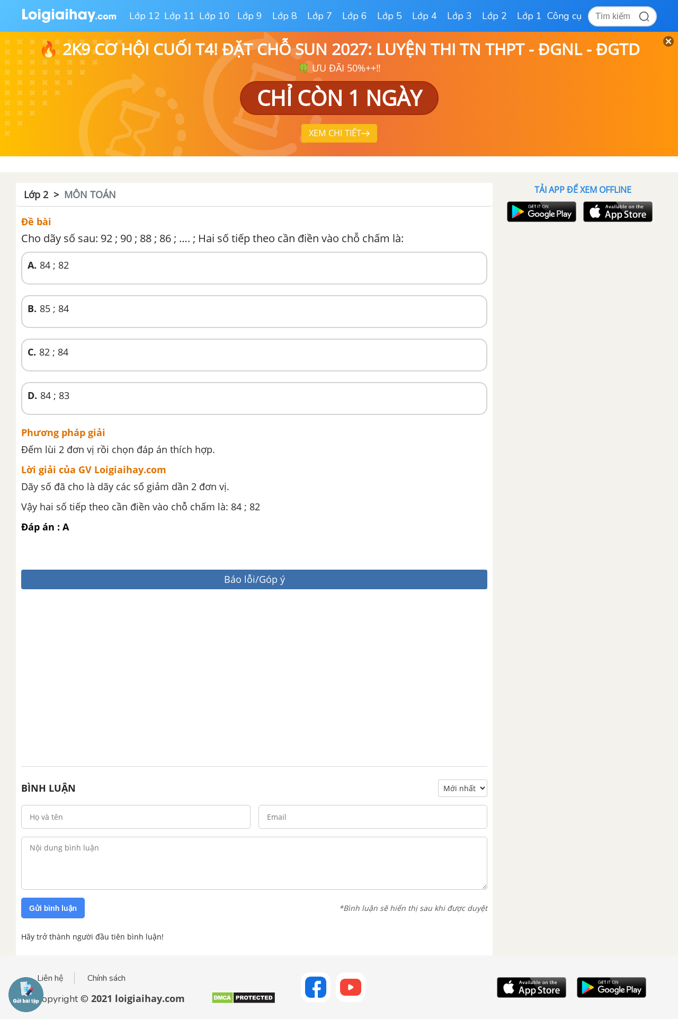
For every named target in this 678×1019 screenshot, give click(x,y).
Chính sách (106, 978)
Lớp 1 (529, 16)
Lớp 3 (459, 16)
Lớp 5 (389, 16)
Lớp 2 (494, 16)
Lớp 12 (144, 16)
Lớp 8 (284, 16)
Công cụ (564, 16)
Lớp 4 (424, 16)
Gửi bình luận (53, 908)
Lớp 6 (354, 16)
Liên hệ (50, 978)
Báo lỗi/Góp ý (254, 579)
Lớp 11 (179, 16)
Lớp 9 (249, 16)
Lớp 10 (214, 16)
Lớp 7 (319, 16)
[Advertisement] (254, 679)
